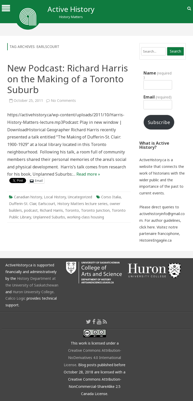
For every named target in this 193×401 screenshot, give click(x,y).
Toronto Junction (95, 210)
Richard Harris (51, 210)
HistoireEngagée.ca (155, 240)
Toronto (72, 210)
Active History (70, 9)
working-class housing (85, 217)
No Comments (63, 100)
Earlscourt (46, 203)
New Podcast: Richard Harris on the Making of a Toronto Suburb (67, 79)
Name (157, 75)
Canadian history (28, 196)
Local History (55, 196)
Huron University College (33, 291)
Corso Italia (111, 196)
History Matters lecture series (82, 203)
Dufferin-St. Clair (22, 203)
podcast (31, 210)
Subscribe (159, 122)
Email (157, 97)
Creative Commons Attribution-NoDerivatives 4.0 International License (92, 357)
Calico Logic (15, 298)
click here (147, 227)
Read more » (88, 174)
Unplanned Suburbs (49, 217)
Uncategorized (80, 196)
